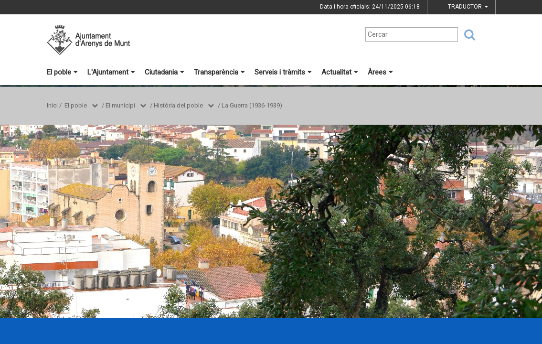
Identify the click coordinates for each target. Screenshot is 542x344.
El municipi (120, 105)
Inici (52, 105)
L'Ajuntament (111, 72)
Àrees (380, 72)
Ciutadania (164, 72)
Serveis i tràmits (283, 72)
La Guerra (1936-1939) (252, 105)
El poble (62, 72)
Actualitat (339, 72)
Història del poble (178, 105)
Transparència (219, 72)
